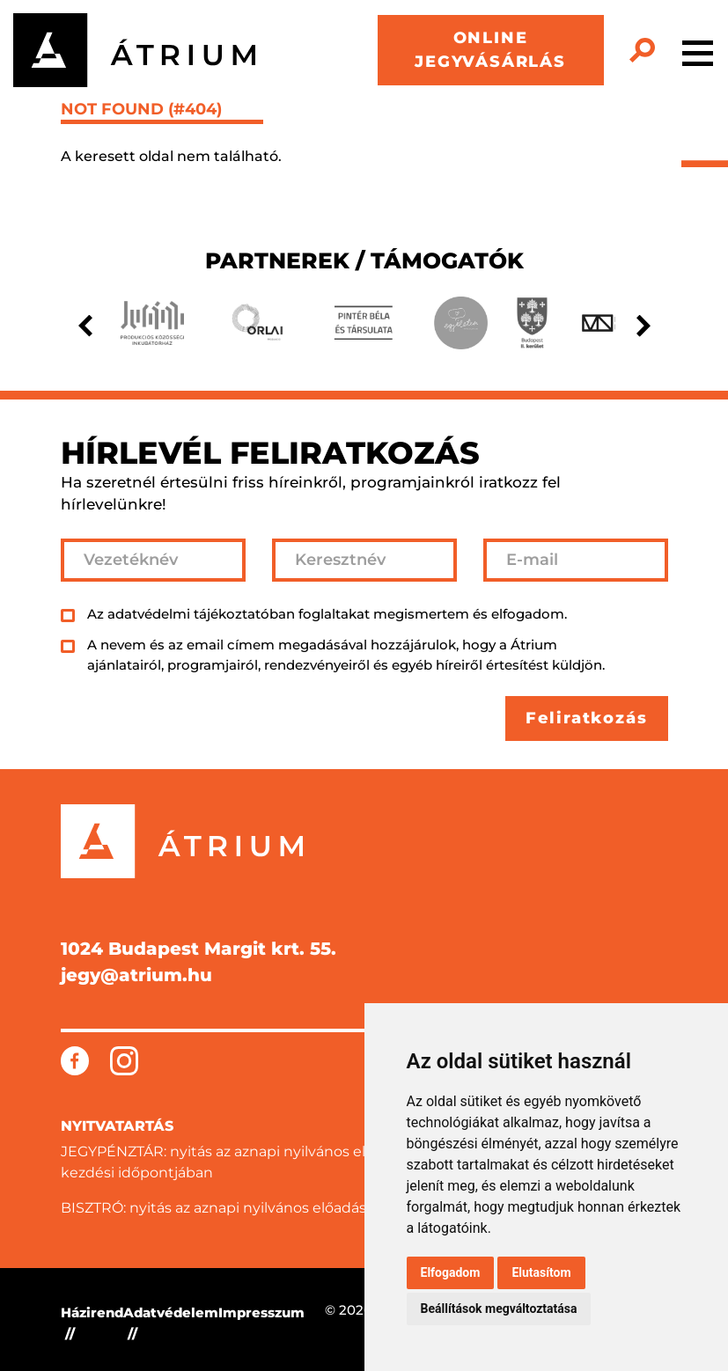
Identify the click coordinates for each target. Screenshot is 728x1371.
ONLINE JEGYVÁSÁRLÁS (490, 49)
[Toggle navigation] (697, 50)
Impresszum (261, 1312)
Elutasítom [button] (540, 1272)
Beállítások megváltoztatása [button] (499, 1308)
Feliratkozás (587, 718)
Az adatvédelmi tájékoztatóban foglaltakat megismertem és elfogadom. (327, 613)
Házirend (92, 1312)
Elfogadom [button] (451, 1272)
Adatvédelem (170, 1312)
